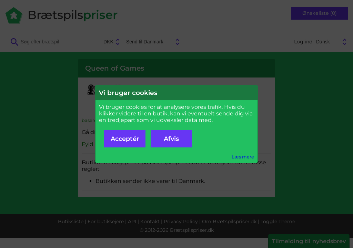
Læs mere (243, 156)
